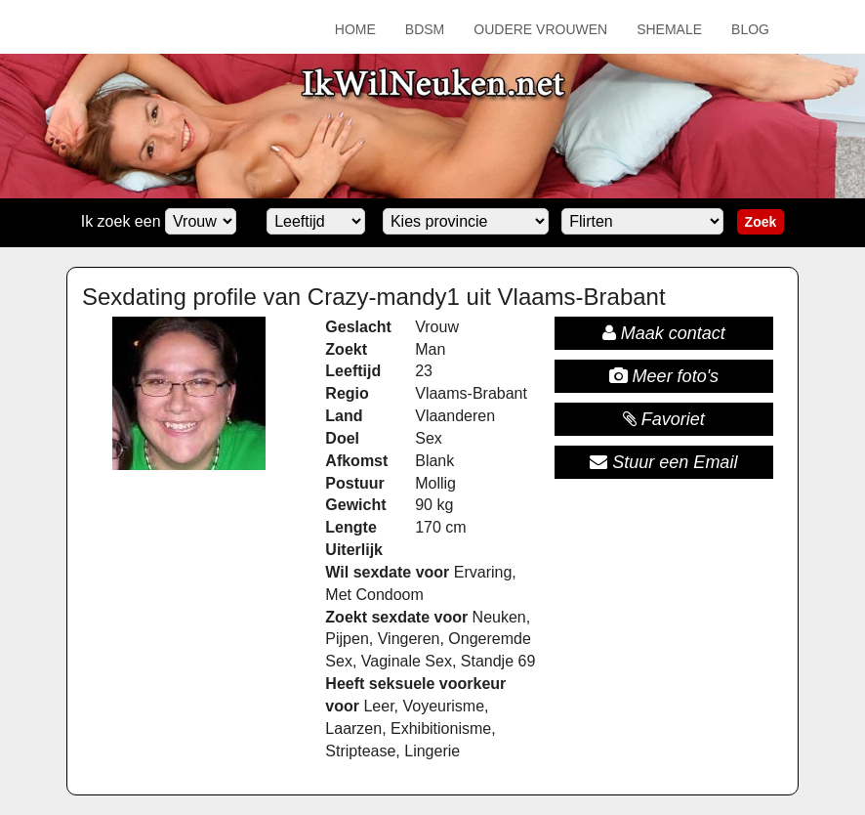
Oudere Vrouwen (540, 29)
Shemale (669, 29)
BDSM (424, 29)
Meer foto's (664, 376)
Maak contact (663, 333)
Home (355, 29)
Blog (750, 29)
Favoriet (664, 419)
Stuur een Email (663, 462)
